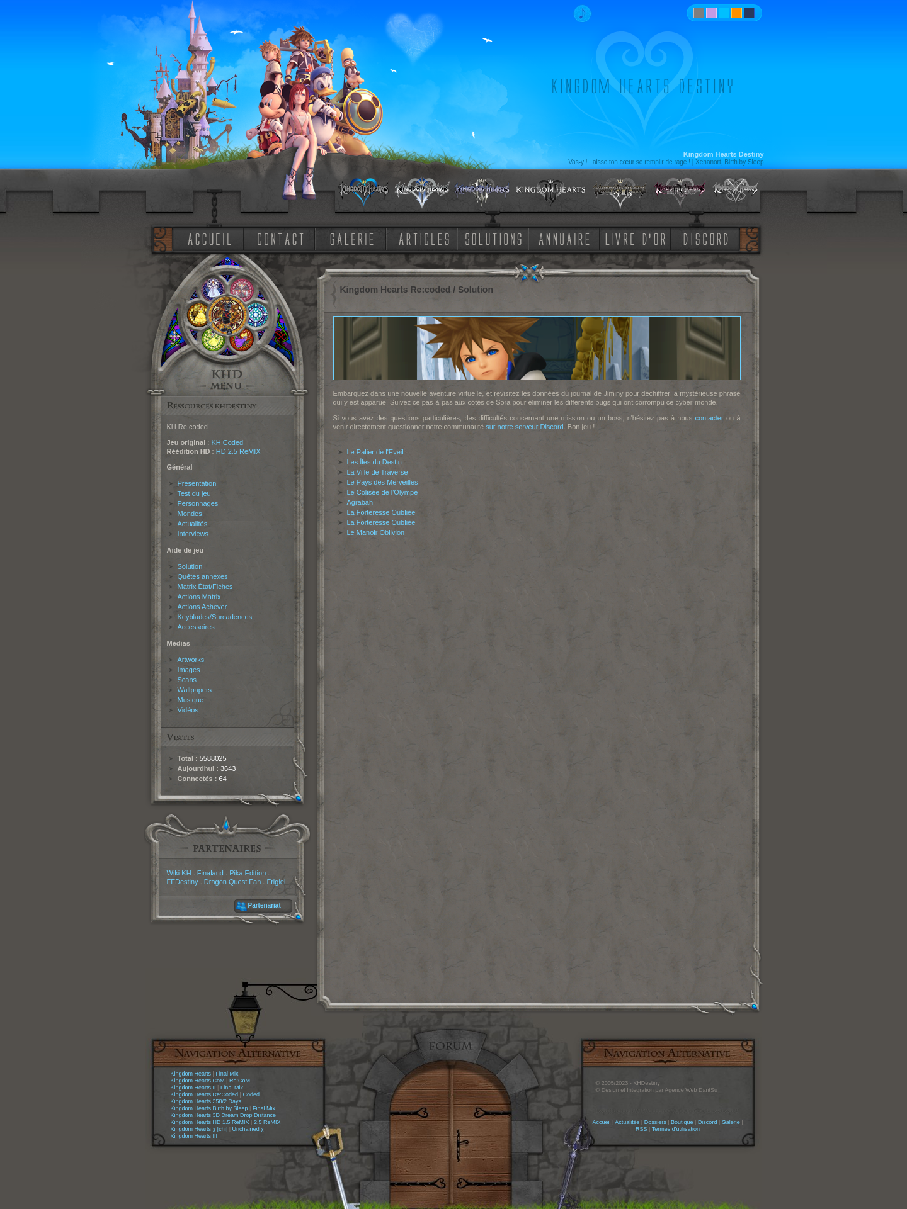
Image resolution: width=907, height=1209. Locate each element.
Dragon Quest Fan (232, 882)
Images (189, 669)
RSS (641, 1129)
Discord (707, 1122)
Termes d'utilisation (676, 1129)
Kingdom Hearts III (194, 1136)
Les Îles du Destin (374, 462)
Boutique (682, 1122)
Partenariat (264, 905)
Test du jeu (194, 493)
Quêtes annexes (203, 576)
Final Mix (226, 1074)
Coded (251, 1094)
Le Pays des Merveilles (382, 482)
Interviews (193, 533)
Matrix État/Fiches (205, 586)
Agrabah (360, 502)
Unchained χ (248, 1129)
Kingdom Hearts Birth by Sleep (209, 1108)
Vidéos (188, 710)
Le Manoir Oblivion (376, 532)
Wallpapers (195, 690)
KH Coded (227, 442)
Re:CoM (239, 1080)
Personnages (198, 503)
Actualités (193, 523)
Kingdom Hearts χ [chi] (199, 1129)
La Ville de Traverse (377, 472)
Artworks (191, 659)
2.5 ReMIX (267, 1122)
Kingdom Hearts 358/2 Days (206, 1101)
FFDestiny (182, 882)
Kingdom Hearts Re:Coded (205, 1094)
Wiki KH (179, 873)
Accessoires (196, 627)
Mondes (190, 513)
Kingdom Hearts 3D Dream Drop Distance (224, 1115)
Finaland (210, 873)
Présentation (197, 483)
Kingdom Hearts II (193, 1087)
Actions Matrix (199, 596)
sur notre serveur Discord (525, 426)
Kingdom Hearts (191, 1074)
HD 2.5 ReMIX (238, 451)
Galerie (731, 1122)
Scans (187, 679)
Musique (191, 700)
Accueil (601, 1122)
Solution (190, 566)
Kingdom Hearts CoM (198, 1080)
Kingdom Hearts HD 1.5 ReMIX (210, 1122)
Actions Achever (202, 606)
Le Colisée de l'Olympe (382, 492)
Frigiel (275, 882)
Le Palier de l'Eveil (375, 452)
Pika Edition (247, 873)
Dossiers (655, 1122)
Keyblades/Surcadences (215, 617)
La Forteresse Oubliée (381, 512)
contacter (709, 418)
